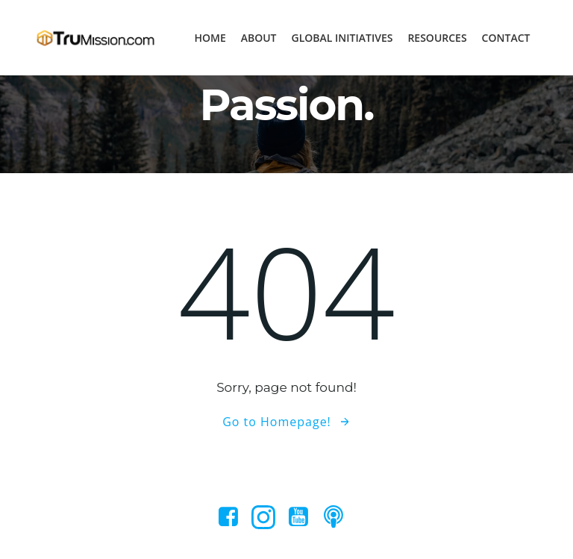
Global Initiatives (342, 38)
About (259, 38)
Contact (506, 38)
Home (209, 38)
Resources (436, 38)
